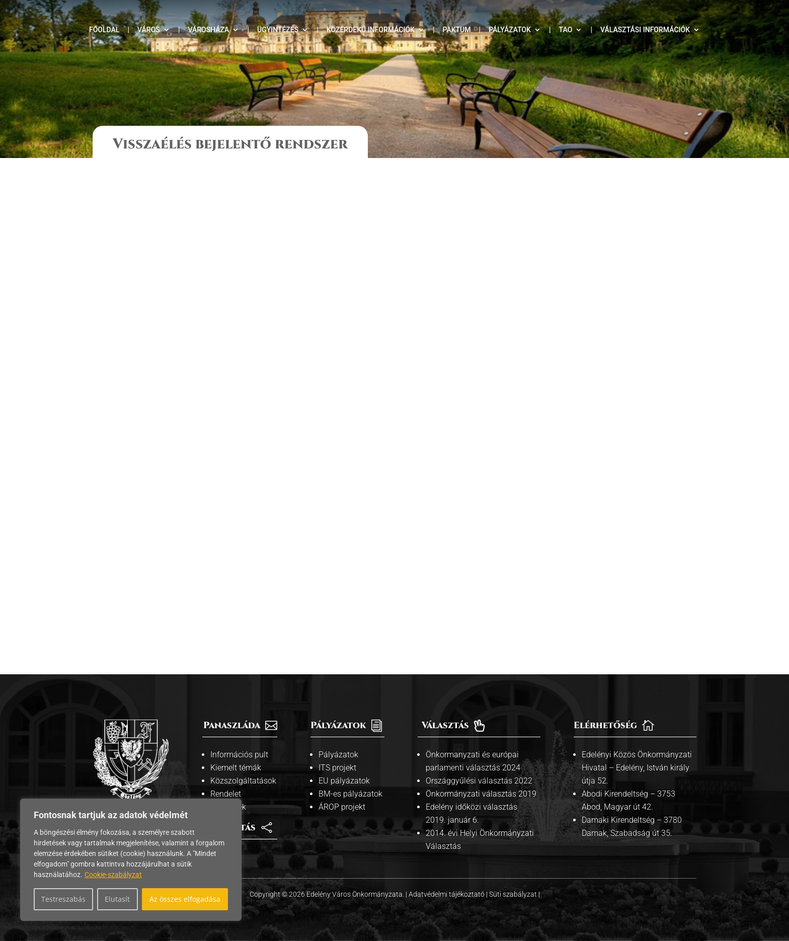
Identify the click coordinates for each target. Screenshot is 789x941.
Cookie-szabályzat (113, 875)
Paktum (457, 30)
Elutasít (117, 899)
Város (148, 30)
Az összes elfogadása (184, 899)
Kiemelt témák (235, 767)
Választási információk (645, 30)
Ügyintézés (277, 30)
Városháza (208, 30)
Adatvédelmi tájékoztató (447, 894)
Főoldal (104, 30)
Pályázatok (510, 30)
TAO (566, 30)
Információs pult (239, 754)
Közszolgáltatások (243, 781)
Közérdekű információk (371, 30)
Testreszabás (63, 899)
